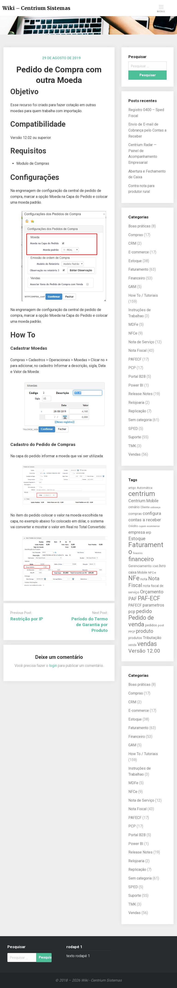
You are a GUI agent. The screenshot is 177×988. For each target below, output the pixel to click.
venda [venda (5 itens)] (132, 645)
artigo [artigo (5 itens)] (132, 488)
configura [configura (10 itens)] (152, 513)
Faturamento (138, 269)
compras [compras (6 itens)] (135, 514)
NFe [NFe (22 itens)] (133, 578)
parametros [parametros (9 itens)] (153, 605)
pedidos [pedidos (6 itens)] (151, 625)
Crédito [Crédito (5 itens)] (133, 526)
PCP (132, 368)
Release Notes (140, 394)
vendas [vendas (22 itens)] (147, 644)
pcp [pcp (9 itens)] (131, 611)
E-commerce (138, 252)
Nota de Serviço (141, 342)
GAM (132, 286)
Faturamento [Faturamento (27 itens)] (145, 548)
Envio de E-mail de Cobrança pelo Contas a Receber (147, 130)
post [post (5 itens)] (161, 625)
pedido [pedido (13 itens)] (144, 611)
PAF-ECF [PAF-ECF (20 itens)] (149, 598)
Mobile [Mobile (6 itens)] (142, 573)
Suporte (134, 437)
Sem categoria (140, 420)
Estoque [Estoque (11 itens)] (136, 538)
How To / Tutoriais (143, 295)
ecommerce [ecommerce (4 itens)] (153, 526)
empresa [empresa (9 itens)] (136, 532)
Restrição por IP (26, 619)
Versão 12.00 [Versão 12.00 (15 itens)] (144, 651)
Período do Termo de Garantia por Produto (89, 624)
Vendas (134, 454)
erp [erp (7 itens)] (148, 533)
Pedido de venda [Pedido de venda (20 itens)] (141, 621)
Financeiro (136, 278)
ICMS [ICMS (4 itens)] (155, 566)
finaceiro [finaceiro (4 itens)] (137, 553)
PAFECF (135, 359)
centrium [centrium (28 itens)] (141, 494)
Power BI (135, 385)
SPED (133, 428)
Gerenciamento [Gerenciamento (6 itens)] (140, 566)
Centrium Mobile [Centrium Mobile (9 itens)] (143, 500)
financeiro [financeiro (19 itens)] (141, 559)
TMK (132, 446)
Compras (135, 235)
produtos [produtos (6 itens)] (135, 638)
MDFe (133, 324)
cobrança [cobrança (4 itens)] (155, 507)
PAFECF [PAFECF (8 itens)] (135, 605)
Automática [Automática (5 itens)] (144, 488)
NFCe (132, 333)
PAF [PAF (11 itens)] (132, 598)
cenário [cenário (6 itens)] (134, 507)
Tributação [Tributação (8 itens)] (152, 637)
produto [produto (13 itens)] (144, 631)
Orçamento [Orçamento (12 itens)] (151, 592)
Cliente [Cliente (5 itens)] (145, 507)
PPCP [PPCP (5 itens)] (131, 631)
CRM (132, 243)
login (53, 665)
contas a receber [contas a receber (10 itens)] (144, 519)
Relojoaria (136, 402)
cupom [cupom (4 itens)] (142, 526)
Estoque (135, 261)
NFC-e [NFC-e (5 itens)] (152, 572)
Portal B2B (137, 376)
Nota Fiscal (137, 350)
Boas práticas (139, 226)
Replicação (137, 411)
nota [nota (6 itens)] (143, 579)
